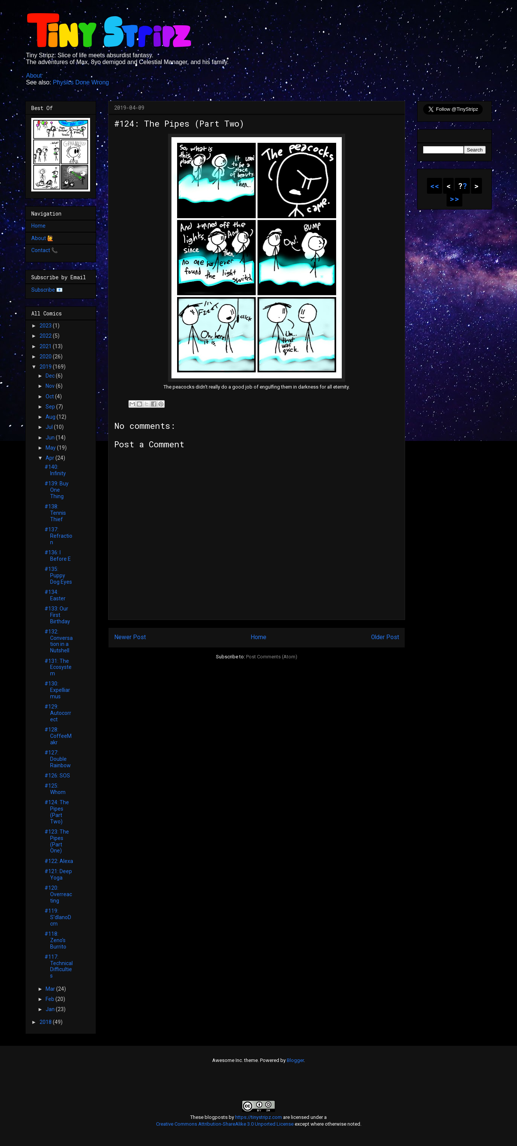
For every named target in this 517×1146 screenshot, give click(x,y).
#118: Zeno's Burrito (55, 940)
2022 (46, 336)
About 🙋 (42, 238)
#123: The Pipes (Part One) (56, 841)
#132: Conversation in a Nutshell (58, 641)
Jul (50, 427)
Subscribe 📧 (47, 290)
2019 (46, 367)
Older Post (385, 637)
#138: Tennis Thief (55, 512)
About (34, 75)
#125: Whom (55, 789)
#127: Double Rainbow (57, 759)
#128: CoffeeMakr (58, 736)
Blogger (295, 1060)
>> (454, 198)
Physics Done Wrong (81, 82)
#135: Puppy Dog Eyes (58, 575)
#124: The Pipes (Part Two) (56, 811)
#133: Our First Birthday (57, 615)
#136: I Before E (57, 555)
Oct (50, 396)
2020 (46, 356)
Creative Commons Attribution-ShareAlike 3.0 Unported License (225, 1124)
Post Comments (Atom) (271, 656)
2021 (46, 346)
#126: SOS (57, 776)
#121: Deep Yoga (58, 874)
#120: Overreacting (58, 894)
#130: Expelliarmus (57, 690)
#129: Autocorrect (57, 713)
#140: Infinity (55, 470)
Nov (51, 386)
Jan (51, 1009)
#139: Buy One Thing (56, 489)
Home (258, 637)
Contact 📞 (44, 250)
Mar (51, 989)
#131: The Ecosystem (58, 667)
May (51, 448)
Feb (50, 999)
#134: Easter (55, 595)
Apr (50, 458)
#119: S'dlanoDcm (57, 917)
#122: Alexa (58, 861)
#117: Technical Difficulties (58, 966)
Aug (51, 417)
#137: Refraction (58, 535)
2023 (46, 326)
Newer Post (130, 637)
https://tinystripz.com (258, 1117)
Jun (51, 438)
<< (434, 186)
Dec (51, 376)
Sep (51, 407)
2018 (46, 1022)
